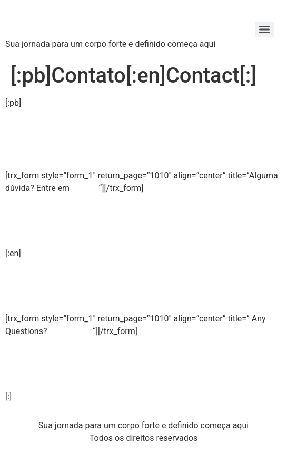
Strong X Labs (71, 20)
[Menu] (264, 29)
